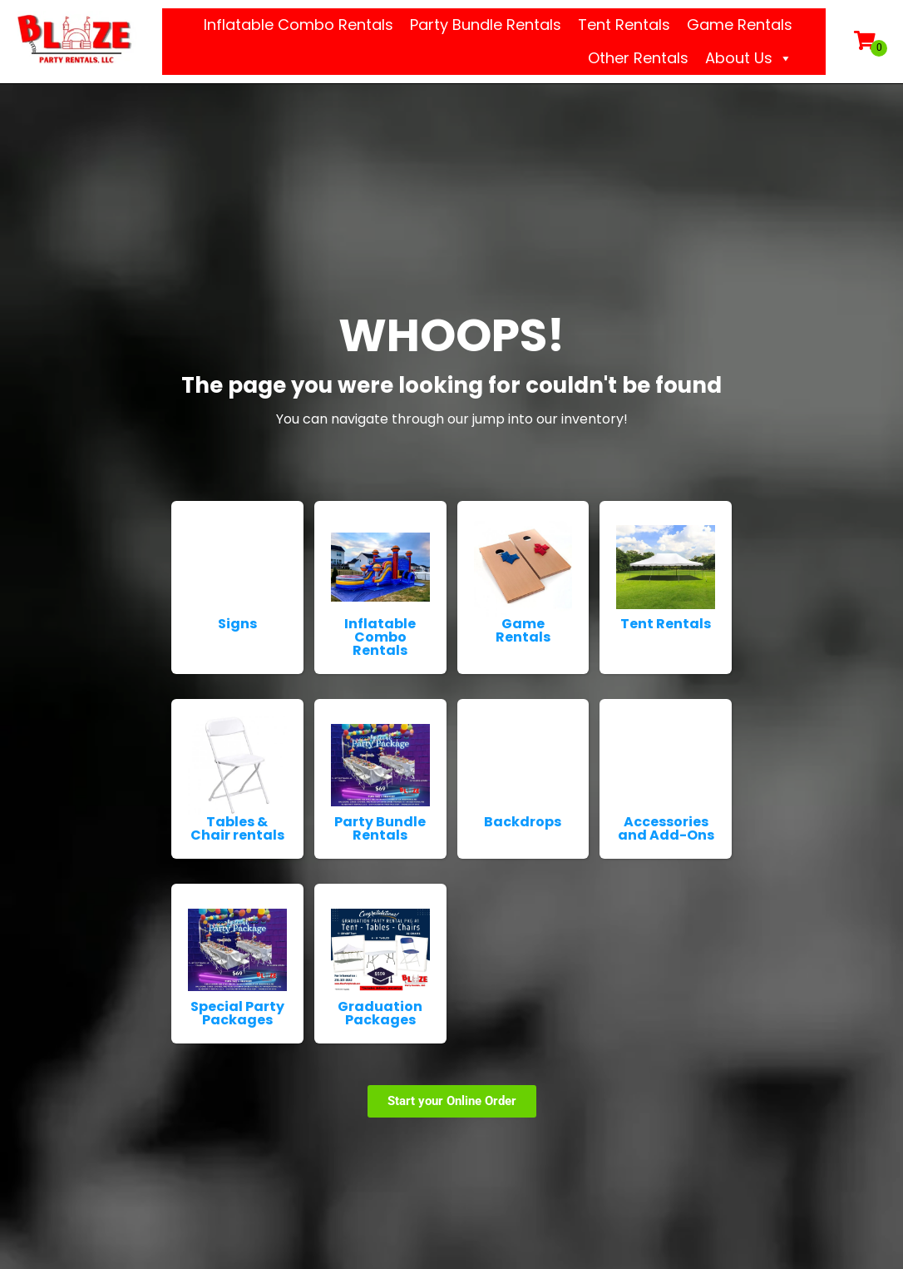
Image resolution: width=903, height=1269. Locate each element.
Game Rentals (739, 24)
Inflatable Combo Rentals (298, 24)
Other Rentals (638, 57)
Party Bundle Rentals (485, 24)
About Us (748, 58)
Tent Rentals (624, 24)
